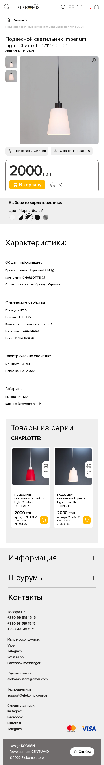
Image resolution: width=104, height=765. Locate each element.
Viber (11, 645)
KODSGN (28, 746)
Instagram (14, 711)
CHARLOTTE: (26, 438)
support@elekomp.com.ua (27, 695)
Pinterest (14, 723)
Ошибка (85, 751)
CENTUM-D (40, 751)
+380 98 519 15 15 (21, 629)
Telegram (14, 651)
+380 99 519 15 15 (21, 617)
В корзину (27, 185)
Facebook (14, 717)
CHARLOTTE (31, 277)
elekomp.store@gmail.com (27, 679)
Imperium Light (40, 270)
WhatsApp (15, 657)
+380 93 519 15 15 (21, 623)
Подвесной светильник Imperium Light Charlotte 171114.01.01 (72, 500)
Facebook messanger (23, 663)
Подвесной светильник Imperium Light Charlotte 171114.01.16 (29, 500)
